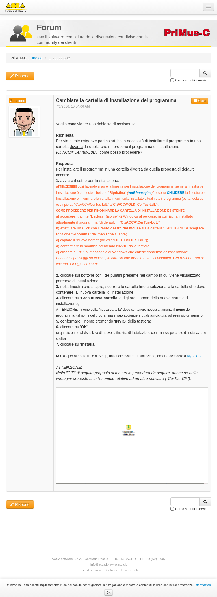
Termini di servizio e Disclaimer (97, 570)
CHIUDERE (175, 193)
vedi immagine (140, 193)
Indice (37, 58)
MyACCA (194, 356)
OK (108, 592)
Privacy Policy (131, 570)
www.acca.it (118, 564)
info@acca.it (99, 564)
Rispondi (20, 76)
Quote (199, 101)
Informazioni (202, 585)
